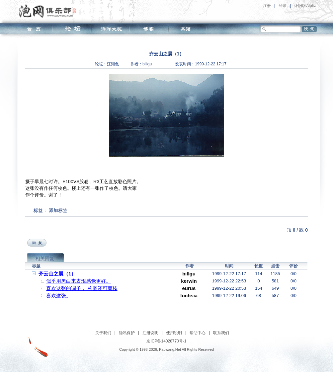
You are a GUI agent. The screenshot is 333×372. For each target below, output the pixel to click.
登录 (283, 5)
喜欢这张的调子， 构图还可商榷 (81, 288)
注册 (267, 5)
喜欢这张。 (58, 295)
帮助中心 (198, 333)
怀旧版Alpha (305, 5)
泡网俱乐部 (49, 11)
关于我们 (103, 333)
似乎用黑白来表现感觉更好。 (78, 281)
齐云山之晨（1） (57, 273)
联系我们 (221, 333)
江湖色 (113, 64)
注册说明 (150, 333)
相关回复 (45, 258)
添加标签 (58, 210)
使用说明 (174, 333)
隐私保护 (127, 333)
